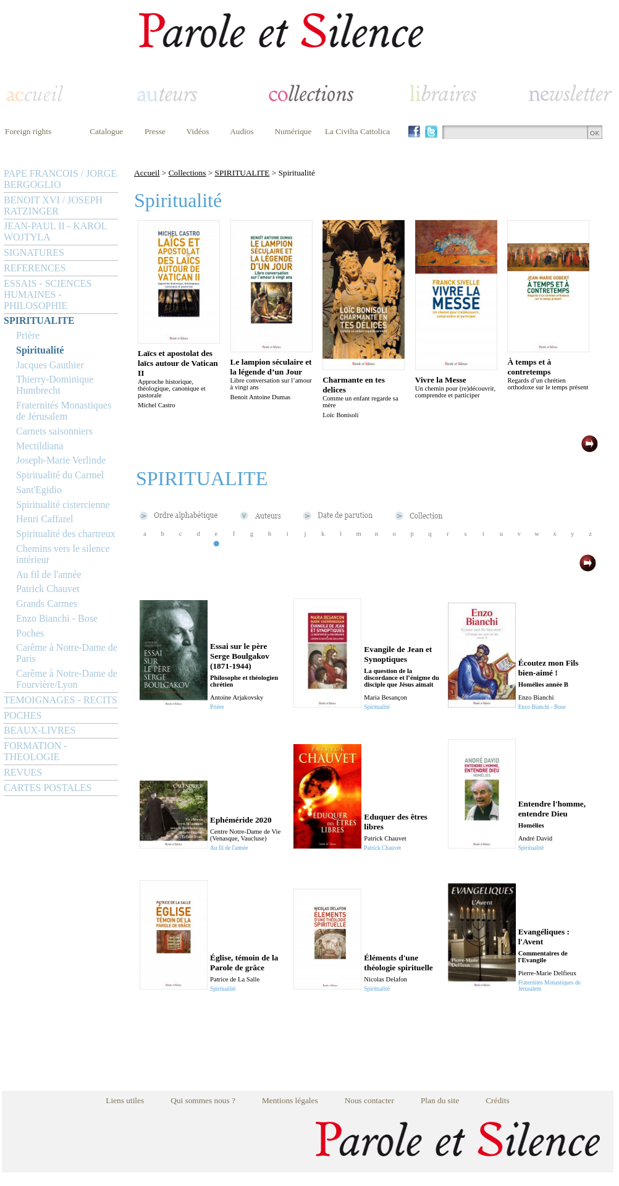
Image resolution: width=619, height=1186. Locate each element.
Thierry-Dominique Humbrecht (54, 385)
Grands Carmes (46, 603)
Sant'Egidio (39, 490)
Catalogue (106, 131)
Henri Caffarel (45, 519)
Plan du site (440, 1100)
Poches (30, 633)
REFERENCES (34, 268)
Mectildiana (39, 446)
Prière (28, 335)
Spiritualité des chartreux (66, 533)
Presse (155, 131)
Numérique (292, 131)
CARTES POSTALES (47, 787)
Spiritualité (40, 350)
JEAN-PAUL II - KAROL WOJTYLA (55, 231)
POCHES (22, 715)
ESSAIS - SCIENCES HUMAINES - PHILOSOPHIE (47, 294)
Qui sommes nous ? (203, 1100)
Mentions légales (290, 1100)
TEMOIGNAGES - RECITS (60, 700)
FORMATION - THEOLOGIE (35, 751)
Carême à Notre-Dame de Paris (66, 653)
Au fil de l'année (49, 574)
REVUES (23, 772)
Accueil (146, 172)
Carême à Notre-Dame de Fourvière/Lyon (66, 679)
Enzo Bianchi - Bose (57, 618)
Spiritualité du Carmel (60, 475)
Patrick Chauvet (48, 588)
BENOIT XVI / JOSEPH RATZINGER (53, 205)
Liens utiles (125, 1100)
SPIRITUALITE (39, 320)
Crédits (498, 1100)
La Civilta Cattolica (357, 131)
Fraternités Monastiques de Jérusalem (63, 410)
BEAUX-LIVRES (39, 730)
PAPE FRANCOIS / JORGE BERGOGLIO (60, 179)
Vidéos (198, 131)
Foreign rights (28, 131)
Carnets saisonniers (54, 431)
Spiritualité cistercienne (63, 504)
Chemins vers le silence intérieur (63, 554)
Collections (187, 172)
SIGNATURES (34, 252)
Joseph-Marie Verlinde (61, 460)
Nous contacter (369, 1100)
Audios (242, 131)
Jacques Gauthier (50, 365)
